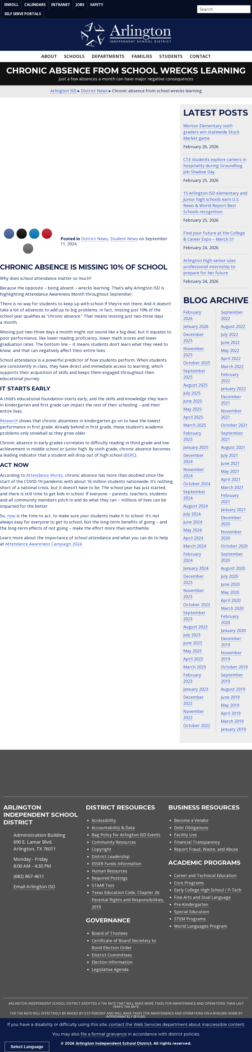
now (11, 515)
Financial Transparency (197, 842)
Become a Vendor (191, 820)
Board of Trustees (110, 933)
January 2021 (233, 509)
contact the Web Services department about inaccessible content (176, 1024)
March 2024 (194, 546)
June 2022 (230, 342)
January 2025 (195, 447)
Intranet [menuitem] (60, 4)
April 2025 (193, 417)
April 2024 (193, 538)
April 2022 (231, 358)
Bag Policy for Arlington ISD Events (126, 834)
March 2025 (194, 425)
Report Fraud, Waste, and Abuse (206, 849)
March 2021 (232, 487)
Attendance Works (44, 475)
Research (9, 420)
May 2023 (192, 651)
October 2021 (234, 425)
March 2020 (232, 608)
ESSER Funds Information (116, 863)
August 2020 (233, 568)
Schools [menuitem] (74, 56)
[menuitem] (209, 778)
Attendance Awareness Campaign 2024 (43, 544)
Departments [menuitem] (108, 56)
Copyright (101, 849)
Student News (124, 238)
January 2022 (233, 388)
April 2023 (193, 659)
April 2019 (231, 713)
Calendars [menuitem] (35, 4)
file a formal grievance (104, 1034)
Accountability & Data (113, 827)
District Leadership (111, 856)
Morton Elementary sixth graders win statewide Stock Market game (211, 132)
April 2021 (231, 479)
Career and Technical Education (205, 875)
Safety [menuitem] (96, 4)
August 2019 (233, 689)
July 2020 (229, 576)
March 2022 (232, 366)
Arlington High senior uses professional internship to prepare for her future (209, 266)
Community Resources (114, 842)
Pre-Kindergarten (191, 904)
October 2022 (196, 725)
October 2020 (234, 546)
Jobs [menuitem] (80, 4)
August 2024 (195, 506)
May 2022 (230, 350)
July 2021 (229, 455)
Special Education (191, 911)
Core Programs (189, 883)
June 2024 (192, 522)
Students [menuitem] (171, 56)
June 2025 (192, 401)
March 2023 (194, 667)
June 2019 (230, 697)
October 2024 (196, 483)
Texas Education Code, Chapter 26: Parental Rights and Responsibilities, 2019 (128, 900)
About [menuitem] (49, 56)
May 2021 (230, 471)
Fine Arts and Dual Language (202, 897)
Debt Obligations (191, 827)
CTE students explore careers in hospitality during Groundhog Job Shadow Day (214, 165)
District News (94, 238)
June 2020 (230, 584)
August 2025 (195, 385)
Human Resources (109, 871)
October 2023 (196, 604)
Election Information (112, 962)
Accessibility (104, 820)
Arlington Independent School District (113, 1043)
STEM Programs (190, 918)
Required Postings (110, 878)
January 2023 (195, 689)
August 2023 (195, 627)
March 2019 (232, 721)
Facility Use (185, 834)
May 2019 (230, 705)
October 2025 (196, 362)
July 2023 (191, 635)
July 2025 (191, 393)
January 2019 (233, 729)
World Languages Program (200, 926)
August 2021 (233, 447)
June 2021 (230, 463)
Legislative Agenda (110, 969)
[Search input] (222, 9)
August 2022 (233, 326)
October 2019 (234, 667)
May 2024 (192, 530)
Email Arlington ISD (34, 886)
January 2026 (195, 326)
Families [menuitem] (141, 56)
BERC (130, 455)
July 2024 (191, 514)
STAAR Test (103, 885)
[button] (249, 9)
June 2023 (192, 643)
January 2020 (233, 630)
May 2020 (230, 592)
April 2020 (231, 600)
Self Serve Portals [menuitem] (22, 13)
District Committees (112, 955)
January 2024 (195, 568)
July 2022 (229, 334)
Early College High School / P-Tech (207, 890)
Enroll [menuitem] (11, 4)
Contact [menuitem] (200, 56)
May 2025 (192, 409)
